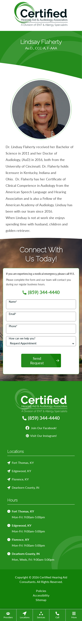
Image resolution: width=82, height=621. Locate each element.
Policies (41, 591)
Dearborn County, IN (25, 487)
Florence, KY (20, 479)
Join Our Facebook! (41, 428)
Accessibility (41, 595)
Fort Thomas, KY (23, 462)
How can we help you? (22, 338)
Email (12, 313)
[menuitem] (8, 615)
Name (13, 301)
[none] (8, 615)
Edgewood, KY (21, 471)
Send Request (37, 360)
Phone (13, 326)
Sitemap (41, 600)
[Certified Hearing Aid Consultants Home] (41, 13)
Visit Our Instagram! (41, 435)
